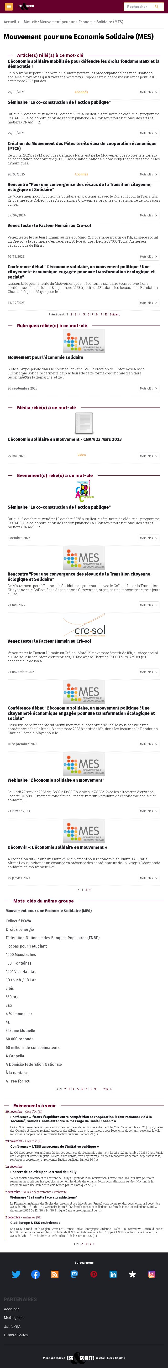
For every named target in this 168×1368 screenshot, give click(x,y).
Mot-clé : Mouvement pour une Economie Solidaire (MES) (73, 22)
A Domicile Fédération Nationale (34, 1064)
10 (106, 314)
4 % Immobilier (19, 1014)
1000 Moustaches (21, 954)
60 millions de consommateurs (33, 1047)
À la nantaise (17, 1073)
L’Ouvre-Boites (16, 1335)
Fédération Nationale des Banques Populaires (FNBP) (53, 938)
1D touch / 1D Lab (21, 980)
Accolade (11, 1309)
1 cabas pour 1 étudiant (26, 946)
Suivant (115, 314)
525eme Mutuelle (20, 1030)
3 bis (10, 988)
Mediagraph (14, 1317)
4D (8, 1022)
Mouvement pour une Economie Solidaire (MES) (49, 910)
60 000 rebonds (19, 1039)
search (156, 6)
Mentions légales (54, 1358)
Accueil (10, 22)
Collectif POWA (18, 921)
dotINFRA (12, 1326)
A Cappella (15, 1056)
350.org (12, 997)
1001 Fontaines (19, 963)
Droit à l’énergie (20, 929)
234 (105, 1089)
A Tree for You (18, 1081)
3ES (9, 1005)
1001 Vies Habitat (21, 971)
